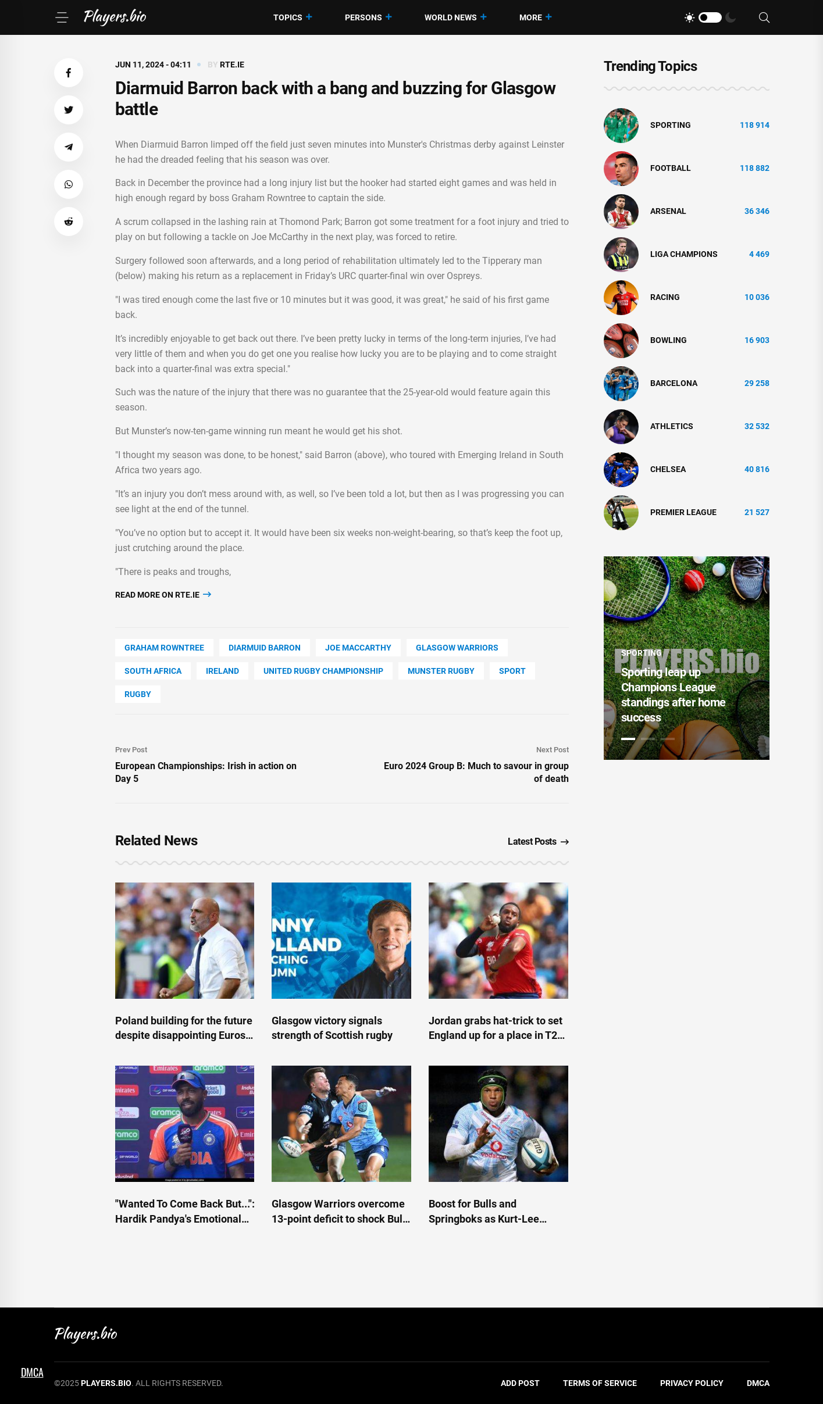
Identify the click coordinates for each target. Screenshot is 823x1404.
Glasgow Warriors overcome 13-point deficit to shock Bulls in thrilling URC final (341, 1218)
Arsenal (668, 211)
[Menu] (61, 17)
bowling (668, 340)
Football (670, 168)
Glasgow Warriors (457, 647)
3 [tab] (668, 739)
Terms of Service (600, 1383)
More (530, 17)
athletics (671, 426)
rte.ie (232, 64)
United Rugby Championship (323, 671)
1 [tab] (628, 739)
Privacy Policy (692, 1383)
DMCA (758, 1383)
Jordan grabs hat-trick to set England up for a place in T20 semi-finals (496, 1035)
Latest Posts (538, 841)
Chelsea (668, 469)
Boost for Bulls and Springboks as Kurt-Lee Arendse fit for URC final (485, 1218)
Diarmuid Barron (265, 647)
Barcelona (673, 383)
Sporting (670, 125)
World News (451, 17)
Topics (287, 17)
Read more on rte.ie (163, 594)
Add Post (520, 1383)
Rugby (137, 694)
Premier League (683, 512)
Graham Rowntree (164, 647)
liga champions (684, 254)
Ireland (222, 671)
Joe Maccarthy (358, 647)
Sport (512, 671)
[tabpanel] (686, 658)
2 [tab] (648, 739)
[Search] (764, 17)
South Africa (152, 671)
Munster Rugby (441, 671)
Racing (665, 297)
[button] (68, 72)
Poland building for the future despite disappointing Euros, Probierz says (183, 1035)
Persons (363, 17)
